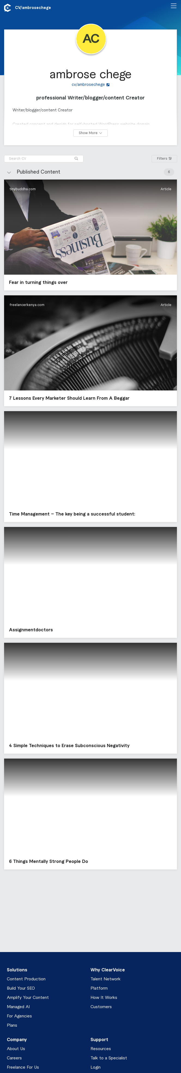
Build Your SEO (21, 988)
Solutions (17, 970)
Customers (101, 1007)
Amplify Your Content (28, 998)
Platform (99, 988)
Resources (100, 1049)
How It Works (103, 998)
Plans (12, 1025)
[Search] (76, 158)
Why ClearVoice (107, 970)
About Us (16, 1049)
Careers (14, 1058)
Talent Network (105, 979)
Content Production (26, 979)
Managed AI (18, 1007)
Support (99, 1040)
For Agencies (19, 1016)
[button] (90, 235)
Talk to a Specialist (108, 1058)
